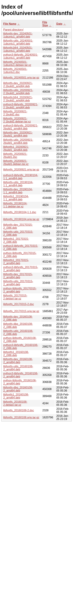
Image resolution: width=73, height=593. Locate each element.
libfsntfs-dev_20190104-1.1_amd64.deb (18, 191)
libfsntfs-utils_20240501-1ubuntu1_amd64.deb (18, 42)
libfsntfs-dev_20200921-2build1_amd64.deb (18, 134)
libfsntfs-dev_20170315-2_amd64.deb (18, 276)
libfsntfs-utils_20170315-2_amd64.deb (18, 283)
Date (59, 23)
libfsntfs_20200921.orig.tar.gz (21, 169)
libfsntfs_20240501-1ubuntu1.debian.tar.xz (17, 64)
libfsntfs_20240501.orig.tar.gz (21, 77)
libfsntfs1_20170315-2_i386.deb (16, 240)
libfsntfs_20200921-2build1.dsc (15, 155)
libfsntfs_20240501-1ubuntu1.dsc (15, 71)
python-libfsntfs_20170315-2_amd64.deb (19, 290)
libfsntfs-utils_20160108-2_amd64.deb (18, 368)
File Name (9, 23)
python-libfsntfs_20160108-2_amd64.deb (19, 382)
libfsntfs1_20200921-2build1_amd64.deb (16, 148)
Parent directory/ (13, 29)
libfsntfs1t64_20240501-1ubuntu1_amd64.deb (18, 49)
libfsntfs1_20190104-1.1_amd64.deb (16, 198)
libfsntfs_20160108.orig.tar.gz (21, 417)
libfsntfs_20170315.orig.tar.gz (21, 311)
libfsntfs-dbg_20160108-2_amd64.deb (18, 389)
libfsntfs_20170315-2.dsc (18, 304)
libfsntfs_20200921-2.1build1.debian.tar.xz (17, 120)
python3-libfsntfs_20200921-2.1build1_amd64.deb (20, 106)
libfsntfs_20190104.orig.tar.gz (21, 219)
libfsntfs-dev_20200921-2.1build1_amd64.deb (18, 85)
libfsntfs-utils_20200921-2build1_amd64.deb (18, 141)
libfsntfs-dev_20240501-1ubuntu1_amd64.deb (18, 35)
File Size (45, 24)
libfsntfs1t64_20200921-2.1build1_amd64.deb (18, 99)
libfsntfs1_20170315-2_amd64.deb (16, 262)
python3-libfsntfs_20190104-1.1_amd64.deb (20, 177)
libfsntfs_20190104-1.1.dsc (19, 212)
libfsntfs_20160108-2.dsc (18, 410)
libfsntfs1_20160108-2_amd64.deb (16, 396)
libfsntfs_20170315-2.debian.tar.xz (15, 297)
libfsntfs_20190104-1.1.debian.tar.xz (15, 205)
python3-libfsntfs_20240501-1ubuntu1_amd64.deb (20, 56)
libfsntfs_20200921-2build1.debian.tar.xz (16, 163)
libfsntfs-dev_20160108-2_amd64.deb (18, 361)
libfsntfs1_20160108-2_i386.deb (16, 354)
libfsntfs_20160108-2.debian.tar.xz (15, 403)
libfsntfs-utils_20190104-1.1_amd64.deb (18, 184)
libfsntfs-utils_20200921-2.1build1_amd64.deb (18, 92)
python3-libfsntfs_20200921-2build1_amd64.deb (20, 127)
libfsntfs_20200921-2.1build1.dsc (15, 113)
